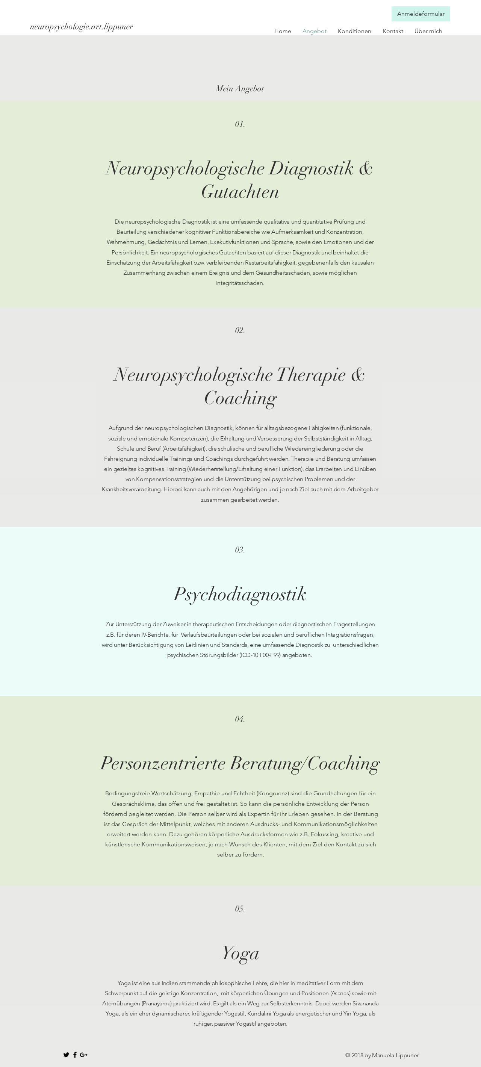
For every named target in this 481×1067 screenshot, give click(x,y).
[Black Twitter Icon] (66, 1055)
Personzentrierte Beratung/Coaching (240, 763)
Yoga (240, 953)
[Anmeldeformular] (421, 13)
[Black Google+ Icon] (84, 1055)
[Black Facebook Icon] (75, 1055)
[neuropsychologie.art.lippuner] (84, 27)
